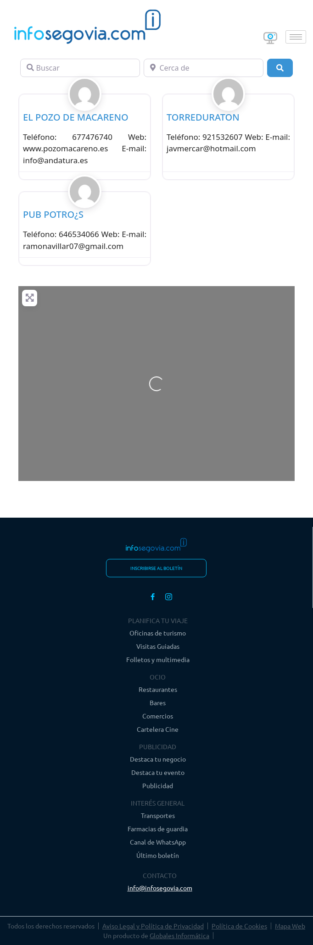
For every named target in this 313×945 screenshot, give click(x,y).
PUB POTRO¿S (53, 214)
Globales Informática (179, 935)
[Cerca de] (203, 68)
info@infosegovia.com (160, 888)
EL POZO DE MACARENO (76, 117)
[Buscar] (80, 68)
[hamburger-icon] (295, 37)
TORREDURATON (203, 117)
